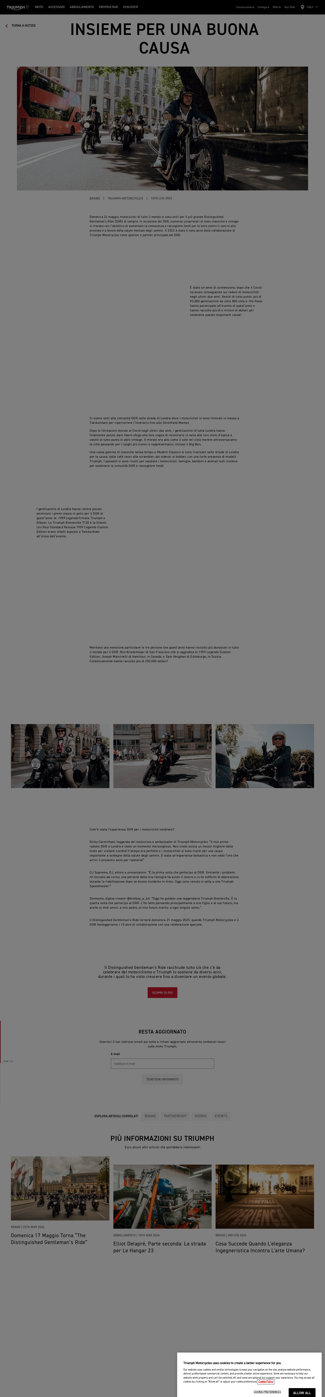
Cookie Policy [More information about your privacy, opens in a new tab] (266, 1395)
